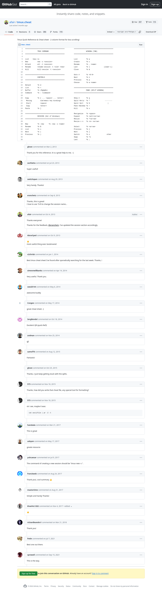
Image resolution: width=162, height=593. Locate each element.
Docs (85, 586)
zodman (30, 335)
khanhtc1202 (33, 506)
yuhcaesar (31, 457)
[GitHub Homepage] (25, 586)
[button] (140, 32)
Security (61, 586)
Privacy (53, 586)
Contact (91, 586)
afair (12, 22)
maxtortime (32, 490)
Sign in (144, 4)
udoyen (30, 441)
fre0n (29, 538)
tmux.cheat (24, 22)
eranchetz (31, 195)
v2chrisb (31, 254)
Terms (46, 586)
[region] (81, 94)
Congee (30, 303)
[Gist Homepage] (9, 4)
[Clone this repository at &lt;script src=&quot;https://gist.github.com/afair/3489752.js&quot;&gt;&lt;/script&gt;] (126, 32)
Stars (40, 32)
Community (77, 586)
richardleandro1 (34, 522)
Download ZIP (151, 32)
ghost (29, 146)
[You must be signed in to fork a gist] (151, 22)
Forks (56, 32)
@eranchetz (53, 225)
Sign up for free (28, 573)
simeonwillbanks (34, 270)
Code (9, 32)
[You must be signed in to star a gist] (137, 22)
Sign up (155, 4)
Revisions (23, 32)
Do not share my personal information (125, 586)
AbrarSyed (32, 235)
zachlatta (31, 163)
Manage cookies (102, 586)
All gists (57, 4)
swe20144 (31, 287)
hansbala (31, 425)
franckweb (32, 473)
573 (28, 384)
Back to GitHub (69, 4)
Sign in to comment (100, 573)
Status (68, 586)
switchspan (32, 179)
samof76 (31, 351)
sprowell (31, 555)
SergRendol (32, 319)
